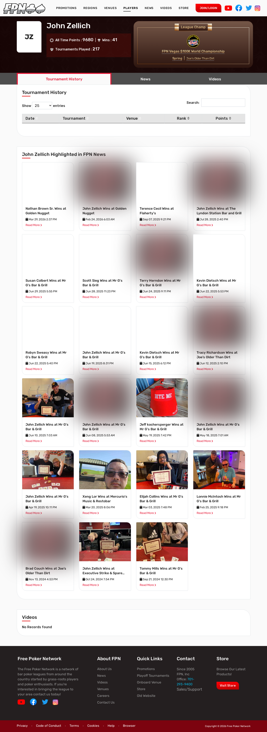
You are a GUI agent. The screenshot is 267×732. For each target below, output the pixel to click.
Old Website (146, 696)
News (149, 8)
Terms (74, 726)
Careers (103, 696)
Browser (129, 726)
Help (111, 726)
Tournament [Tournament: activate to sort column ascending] (76, 118)
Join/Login (208, 8)
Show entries (43, 105)
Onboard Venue (149, 682)
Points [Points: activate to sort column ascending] (223, 118)
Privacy (22, 726)
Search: (216, 103)
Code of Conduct (48, 726)
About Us (104, 669)
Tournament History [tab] (64, 79)
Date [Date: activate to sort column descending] (32, 118)
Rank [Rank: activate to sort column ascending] (183, 118)
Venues (110, 8)
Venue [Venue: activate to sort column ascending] (133, 118)
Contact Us (106, 702)
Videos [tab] (215, 79)
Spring (177, 58)
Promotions (66, 8)
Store (184, 8)
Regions (90, 8)
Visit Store (228, 685)
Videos (166, 8)
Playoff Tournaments (153, 676)
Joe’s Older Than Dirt (200, 58)
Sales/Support (189, 689)
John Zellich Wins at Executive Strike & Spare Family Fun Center (102, 573)
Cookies (93, 726)
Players (130, 8)
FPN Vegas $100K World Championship (193, 51)
